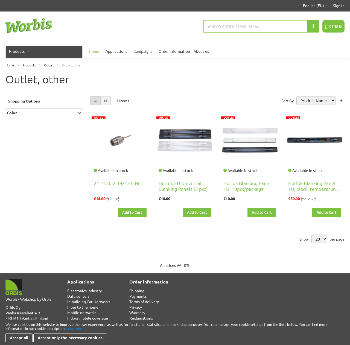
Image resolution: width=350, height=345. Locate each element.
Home (10, 65)
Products (29, 65)
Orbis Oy (13, 307)
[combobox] (261, 26)
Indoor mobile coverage (87, 317)
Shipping (136, 290)
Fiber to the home (82, 307)
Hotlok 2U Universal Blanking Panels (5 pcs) (183, 186)
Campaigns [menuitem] (142, 51)
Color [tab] (12, 112)
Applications (116, 51)
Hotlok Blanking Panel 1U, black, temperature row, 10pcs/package (313, 188)
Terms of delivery (144, 301)
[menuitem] (18, 51)
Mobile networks (81, 312)
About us (201, 51)
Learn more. (75, 328)
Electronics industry (84, 290)
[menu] (175, 51)
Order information (174, 51)
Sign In (339, 5)
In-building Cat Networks (88, 301)
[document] (175, 332)
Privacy (135, 307)
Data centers (78, 296)
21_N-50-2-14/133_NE (117, 183)
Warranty (137, 312)
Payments (138, 296)
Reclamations (141, 317)
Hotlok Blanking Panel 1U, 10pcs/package (247, 186)
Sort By (287, 100)
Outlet (49, 65)
